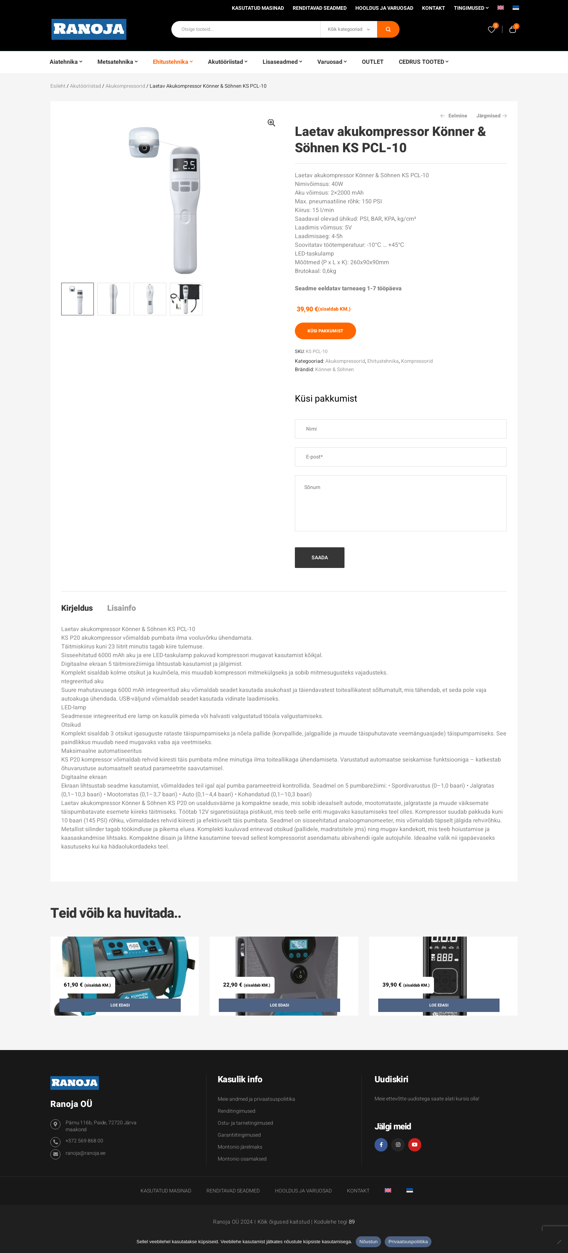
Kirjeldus (77, 608)
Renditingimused (236, 1111)
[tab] (80, 608)
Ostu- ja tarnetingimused (245, 1123)
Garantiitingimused (239, 1135)
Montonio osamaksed (242, 1159)
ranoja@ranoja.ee (85, 1153)
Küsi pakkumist (325, 331)
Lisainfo (121, 608)
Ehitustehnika (383, 361)
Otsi (388, 29)
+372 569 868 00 (84, 1141)
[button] (271, 122)
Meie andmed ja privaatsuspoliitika (256, 1099)
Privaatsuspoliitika (408, 1241)
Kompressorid (417, 361)
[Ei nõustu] (559, 1241)
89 (352, 1222)
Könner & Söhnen (334, 369)
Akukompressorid (125, 86)
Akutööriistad (85, 86)
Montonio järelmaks (240, 1147)
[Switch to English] (501, 10)
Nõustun (368, 1241)
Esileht (58, 86)
